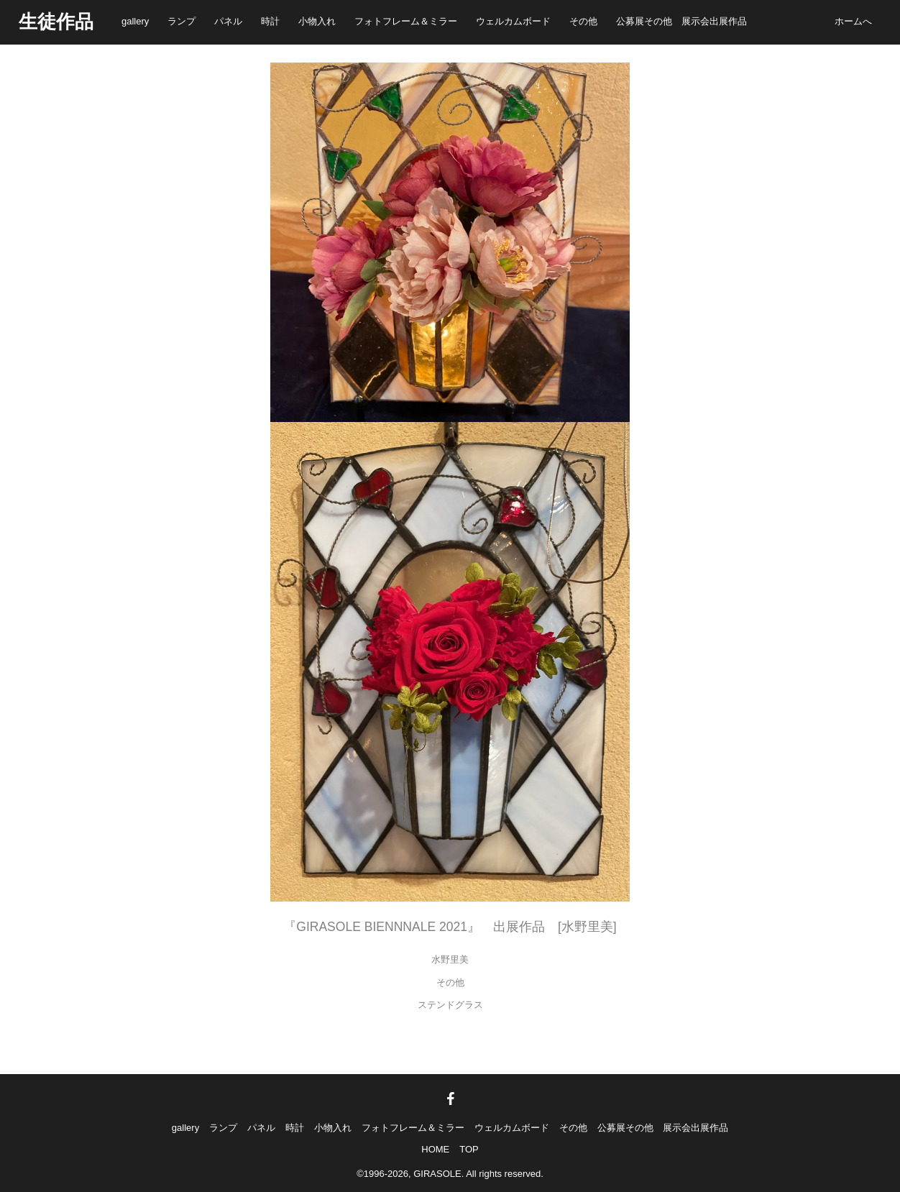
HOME (435, 1149)
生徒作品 (56, 21)
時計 (270, 21)
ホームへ (853, 21)
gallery (135, 21)
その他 (583, 21)
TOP (469, 1149)
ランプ (181, 21)
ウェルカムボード (513, 21)
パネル (228, 21)
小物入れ (317, 21)
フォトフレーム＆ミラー (405, 21)
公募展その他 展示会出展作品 (681, 21)
